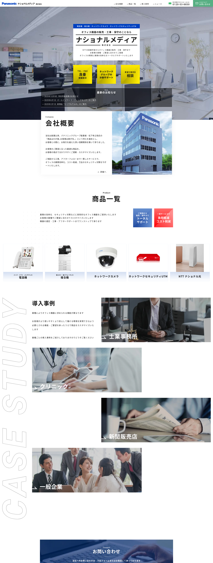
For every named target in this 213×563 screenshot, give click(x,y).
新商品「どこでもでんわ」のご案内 (65, 104)
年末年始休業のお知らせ (61, 96)
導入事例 (145, 4)
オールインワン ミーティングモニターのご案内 (70, 100)
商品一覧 (132, 4)
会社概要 (119, 4)
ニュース (158, 4)
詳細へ (102, 171)
